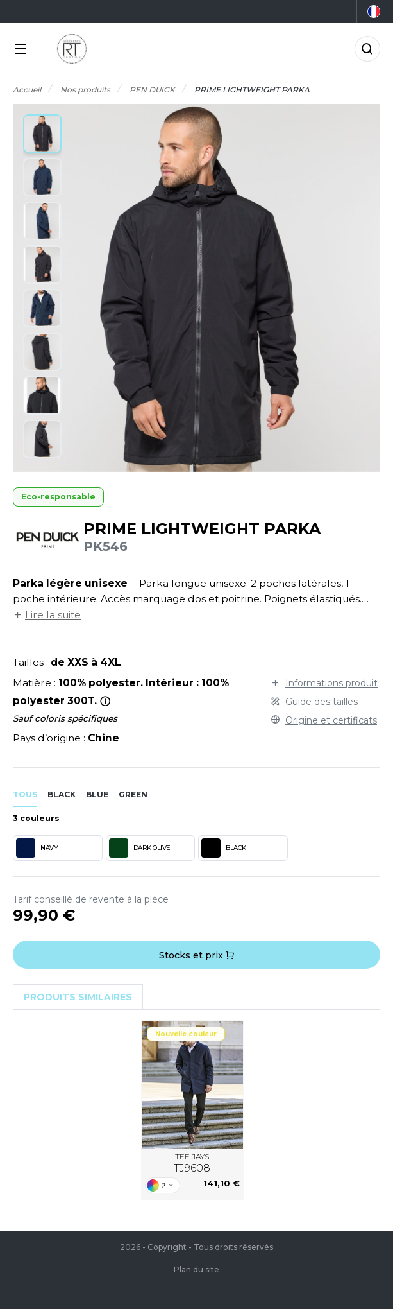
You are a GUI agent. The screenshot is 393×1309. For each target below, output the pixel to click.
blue (97, 794)
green (133, 794)
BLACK (223, 848)
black (61, 794)
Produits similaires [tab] (78, 997)
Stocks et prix (197, 955)
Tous (25, 794)
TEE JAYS (192, 1163)
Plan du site (196, 1269)
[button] (42, 133)
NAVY (37, 848)
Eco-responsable (58, 496)
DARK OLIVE (140, 848)
